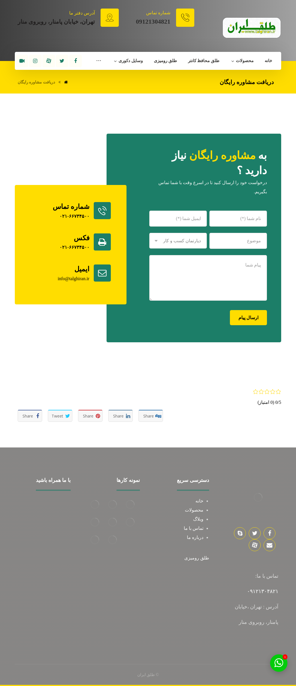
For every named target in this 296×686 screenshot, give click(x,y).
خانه (199, 500)
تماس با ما (193, 528)
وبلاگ (198, 519)
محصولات (194, 510)
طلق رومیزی (196, 557)
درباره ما (195, 537)
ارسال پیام (248, 317)
